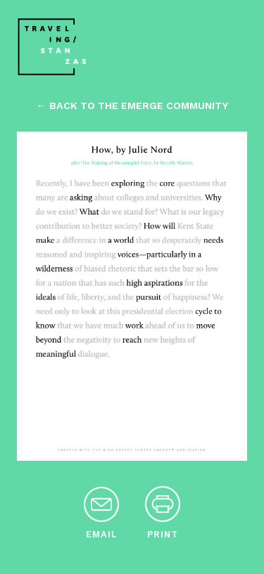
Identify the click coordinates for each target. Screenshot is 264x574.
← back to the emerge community (131, 105)
